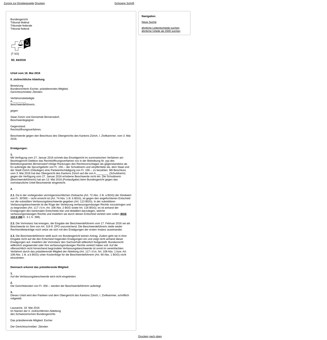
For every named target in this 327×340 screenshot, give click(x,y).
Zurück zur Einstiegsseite (19, 3)
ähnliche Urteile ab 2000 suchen (161, 31)
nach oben (155, 336)
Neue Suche (149, 22)
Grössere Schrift (124, 3)
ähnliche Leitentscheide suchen (160, 27)
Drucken (40, 3)
